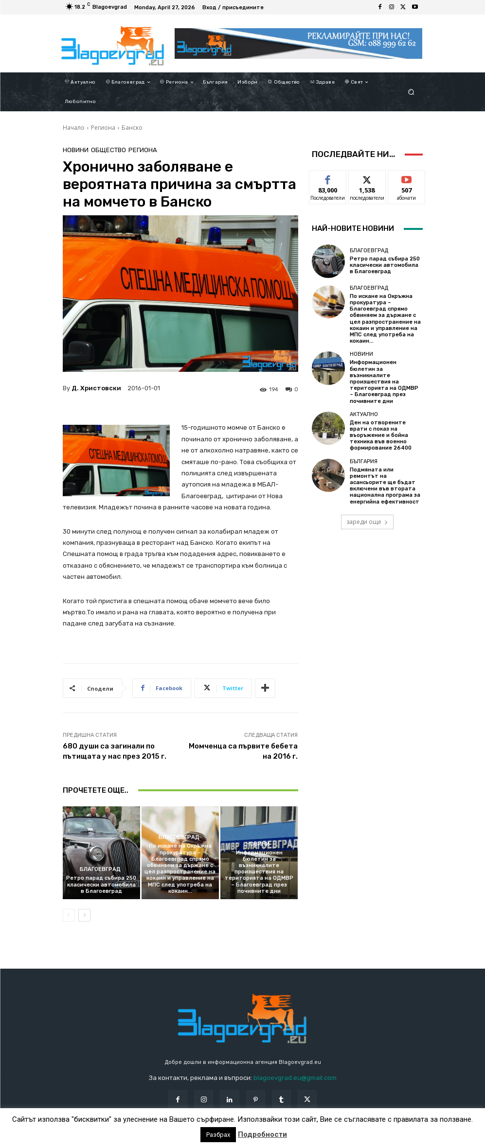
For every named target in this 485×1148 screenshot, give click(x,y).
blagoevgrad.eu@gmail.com (295, 1077)
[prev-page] (69, 915)
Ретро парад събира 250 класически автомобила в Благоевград (101, 884)
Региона (103, 127)
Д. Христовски (96, 388)
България (363, 461)
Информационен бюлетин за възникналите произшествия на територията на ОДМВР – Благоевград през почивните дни (259, 872)
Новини (76, 150)
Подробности (262, 1134)
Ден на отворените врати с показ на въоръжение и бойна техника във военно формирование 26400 (381, 435)
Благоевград (100, 869)
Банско (132, 127)
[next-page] (84, 915)
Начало (74, 127)
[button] (410, 92)
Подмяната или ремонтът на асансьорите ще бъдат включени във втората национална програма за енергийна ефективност (385, 486)
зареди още (367, 522)
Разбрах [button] (218, 1134)
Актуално (364, 414)
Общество (108, 150)
